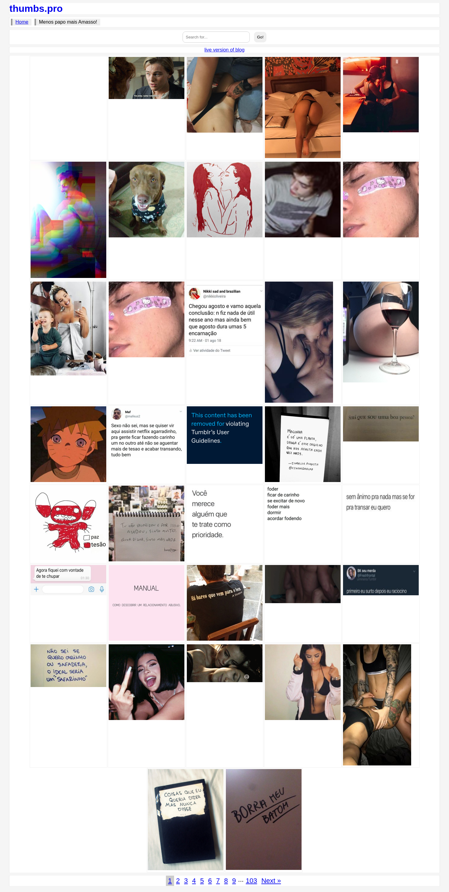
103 (251, 880)
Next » (271, 880)
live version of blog (224, 49)
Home (21, 22)
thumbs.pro (36, 8)
